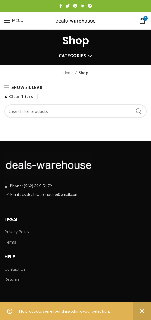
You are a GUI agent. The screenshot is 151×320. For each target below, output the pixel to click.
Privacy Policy (16, 231)
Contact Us (15, 268)
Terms (10, 241)
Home (68, 72)
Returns (11, 278)
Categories (72, 55)
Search (138, 111)
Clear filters (21, 96)
